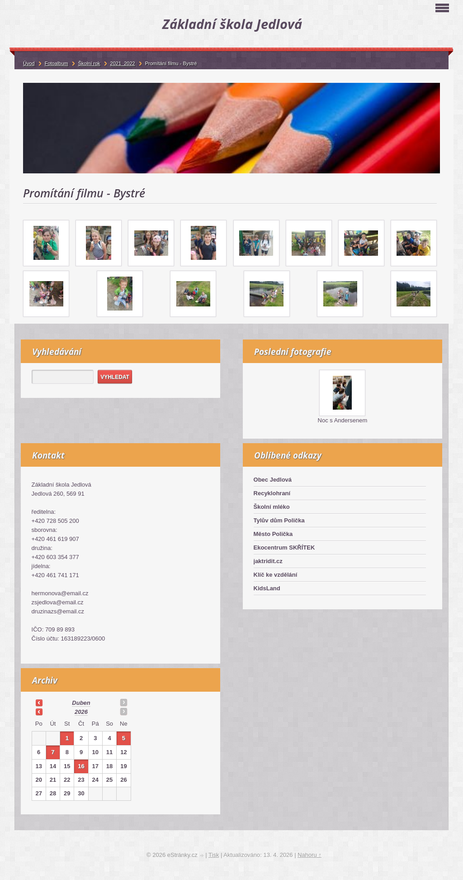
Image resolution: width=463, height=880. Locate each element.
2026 (81, 711)
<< (39, 702)
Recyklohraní (272, 493)
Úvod (29, 63)
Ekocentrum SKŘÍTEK (284, 547)
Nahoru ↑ (309, 854)
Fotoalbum (56, 63)
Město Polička (273, 534)
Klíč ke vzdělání (276, 574)
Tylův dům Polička (279, 520)
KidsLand (267, 588)
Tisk (213, 854)
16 (81, 766)
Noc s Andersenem (343, 420)
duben (81, 702)
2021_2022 (122, 63)
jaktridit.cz (268, 561)
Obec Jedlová (273, 479)
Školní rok (89, 63)
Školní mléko (272, 506)
